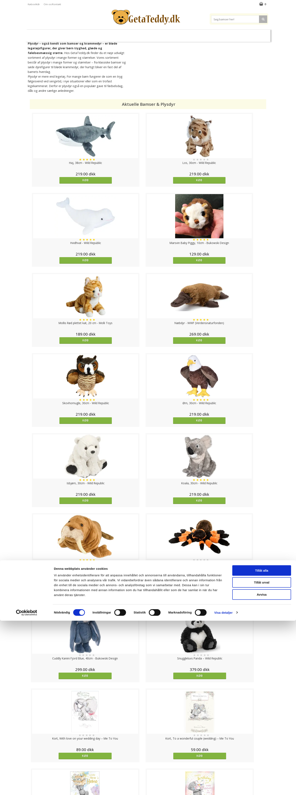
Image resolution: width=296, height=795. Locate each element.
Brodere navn (222, 34)
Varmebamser (137, 34)
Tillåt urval (261, 757)
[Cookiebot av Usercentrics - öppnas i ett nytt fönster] (27, 787)
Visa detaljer (223, 787)
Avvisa (262, 769)
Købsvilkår (34, 4)
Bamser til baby (166, 34)
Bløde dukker (113, 34)
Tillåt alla (261, 745)
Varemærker (194, 34)
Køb (59, 180)
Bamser (72, 34)
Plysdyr (92, 34)
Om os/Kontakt (52, 4)
